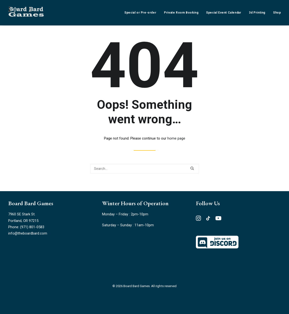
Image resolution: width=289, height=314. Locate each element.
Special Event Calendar (223, 12)
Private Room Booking (181, 12)
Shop (277, 12)
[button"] (198, 219)
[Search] (144, 168)
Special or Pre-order (140, 12)
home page (176, 138)
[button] (192, 168)
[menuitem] (142, 12)
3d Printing (257, 12)
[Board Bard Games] (26, 13)
